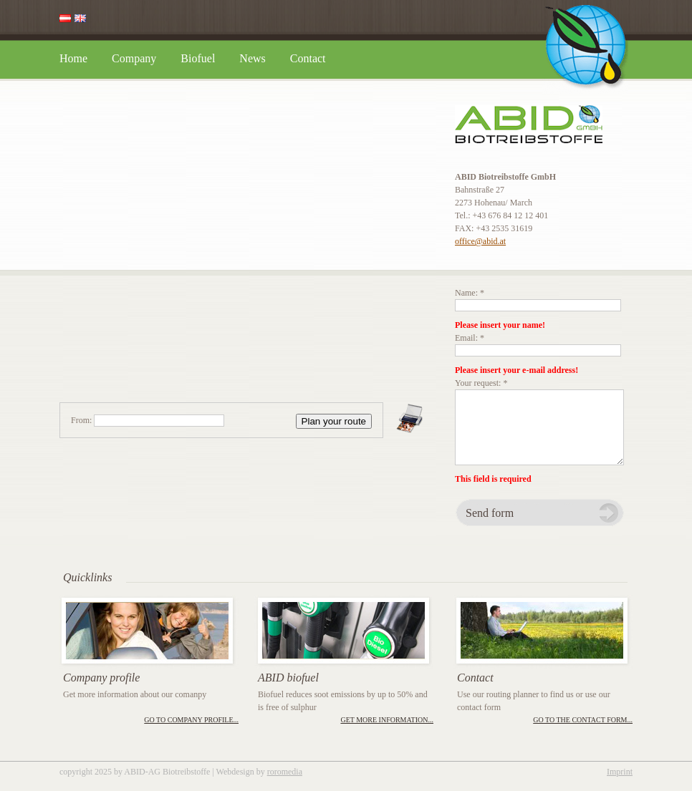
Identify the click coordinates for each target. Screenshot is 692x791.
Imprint (620, 772)
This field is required (493, 479)
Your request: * (481, 383)
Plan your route (334, 421)
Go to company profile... (191, 720)
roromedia (284, 772)
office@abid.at (480, 241)
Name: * (469, 293)
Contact (308, 58)
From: (81, 420)
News (252, 58)
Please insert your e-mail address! (516, 370)
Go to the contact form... (583, 720)
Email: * (469, 338)
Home (73, 58)
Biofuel (198, 58)
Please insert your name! (500, 325)
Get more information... (386, 720)
